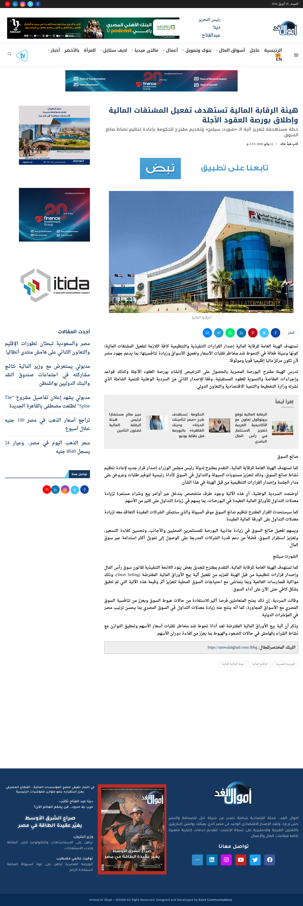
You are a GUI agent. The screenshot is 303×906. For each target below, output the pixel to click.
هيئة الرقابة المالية (233, 664)
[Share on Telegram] (218, 333)
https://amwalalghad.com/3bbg (232, 647)
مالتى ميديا (146, 50)
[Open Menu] (296, 55)
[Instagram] (23, 4)
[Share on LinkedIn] (241, 333)
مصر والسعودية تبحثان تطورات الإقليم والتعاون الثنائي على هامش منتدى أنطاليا (47, 348)
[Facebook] (38, 4)
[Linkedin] (15, 4)
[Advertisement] (151, 723)
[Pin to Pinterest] (253, 333)
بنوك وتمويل (198, 50)
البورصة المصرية (285, 664)
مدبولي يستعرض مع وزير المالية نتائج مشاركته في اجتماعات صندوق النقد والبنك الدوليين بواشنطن (47, 375)
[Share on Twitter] (264, 333)
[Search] (9, 55)
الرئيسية (273, 50)
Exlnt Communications (215, 900)
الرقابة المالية (260, 664)
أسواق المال (232, 50)
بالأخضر (71, 50)
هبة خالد (285, 144)
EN (279, 59)
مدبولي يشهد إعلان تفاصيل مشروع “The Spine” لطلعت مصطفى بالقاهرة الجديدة (47, 402)
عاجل (255, 50)
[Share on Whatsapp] (230, 333)
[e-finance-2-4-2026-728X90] (151, 74)
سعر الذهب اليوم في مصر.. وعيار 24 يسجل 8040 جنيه (47, 447)
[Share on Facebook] (275, 333)
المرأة (90, 50)
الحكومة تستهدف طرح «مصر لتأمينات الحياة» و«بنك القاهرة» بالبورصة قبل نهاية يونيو (188, 425)
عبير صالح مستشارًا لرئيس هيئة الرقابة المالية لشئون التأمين (125, 422)
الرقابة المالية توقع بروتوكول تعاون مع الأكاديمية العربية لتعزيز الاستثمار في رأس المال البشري (251, 428)
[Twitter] (30, 4)
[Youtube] (7, 4)
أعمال (172, 50)
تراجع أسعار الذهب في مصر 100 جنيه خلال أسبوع (47, 424)
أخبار (55, 50)
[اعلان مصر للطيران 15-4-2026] (54, 110)
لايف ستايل (115, 50)
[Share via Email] (207, 333)
